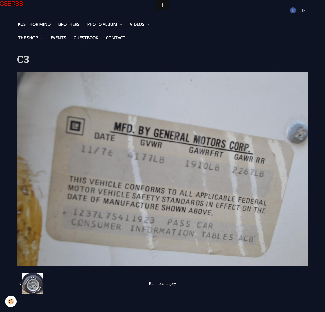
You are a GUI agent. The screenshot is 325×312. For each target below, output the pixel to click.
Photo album (102, 24)
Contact (115, 38)
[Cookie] (11, 301)
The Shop (28, 38)
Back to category (162, 283)
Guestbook (86, 38)
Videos (137, 24)
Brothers (68, 24)
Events (58, 38)
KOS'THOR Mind (34, 24)
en (304, 10)
